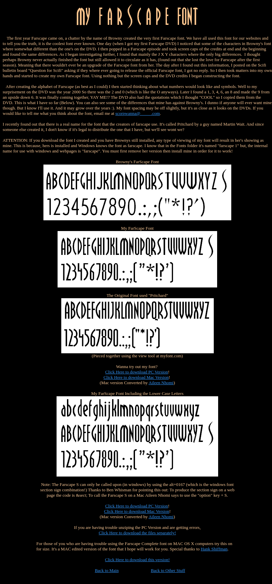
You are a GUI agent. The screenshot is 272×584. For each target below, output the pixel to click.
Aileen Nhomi (160, 382)
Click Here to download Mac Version (136, 377)
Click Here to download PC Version (136, 371)
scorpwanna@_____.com (137, 113)
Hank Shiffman (214, 548)
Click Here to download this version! (137, 559)
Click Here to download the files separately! (137, 532)
